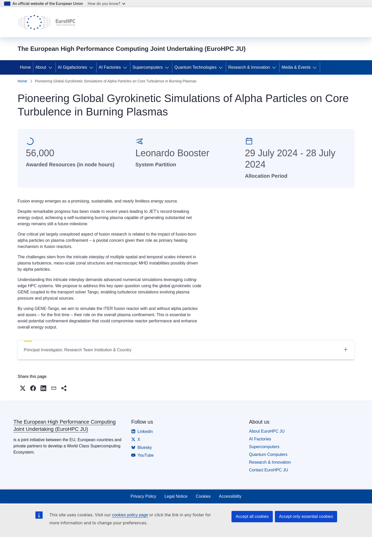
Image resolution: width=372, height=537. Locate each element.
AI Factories (110, 67)
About (40, 67)
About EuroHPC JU (267, 431)
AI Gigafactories (72, 67)
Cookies (203, 496)
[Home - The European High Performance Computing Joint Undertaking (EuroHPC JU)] (47, 22)
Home (25, 67)
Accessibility (230, 496)
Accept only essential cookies (306, 516)
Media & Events (296, 67)
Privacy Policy (143, 496)
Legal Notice (176, 496)
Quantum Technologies (195, 67)
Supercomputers (148, 67)
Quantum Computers (268, 454)
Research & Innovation (249, 67)
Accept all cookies (252, 516)
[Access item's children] (51, 67)
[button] (23, 388)
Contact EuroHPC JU (268, 470)
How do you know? (107, 3)
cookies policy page (130, 515)
